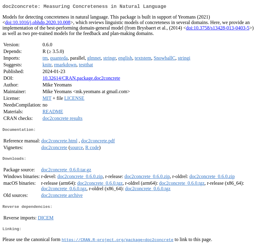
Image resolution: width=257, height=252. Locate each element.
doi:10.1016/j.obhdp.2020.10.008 (37, 23)
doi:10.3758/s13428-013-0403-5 (217, 29)
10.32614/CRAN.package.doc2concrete (81, 79)
